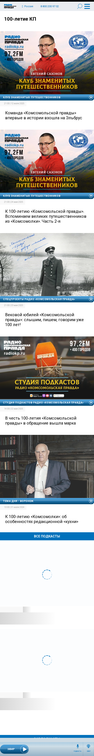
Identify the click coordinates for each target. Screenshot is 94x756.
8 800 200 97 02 (50, 6)
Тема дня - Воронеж (18, 501)
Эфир (89, 751)
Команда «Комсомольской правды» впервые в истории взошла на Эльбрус (43, 115)
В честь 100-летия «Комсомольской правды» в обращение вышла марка (40, 421)
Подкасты (78, 751)
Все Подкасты (47, 536)
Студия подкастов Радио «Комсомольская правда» (43, 402)
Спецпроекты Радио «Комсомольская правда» (39, 299)
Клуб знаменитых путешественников (31, 97)
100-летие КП (20, 19)
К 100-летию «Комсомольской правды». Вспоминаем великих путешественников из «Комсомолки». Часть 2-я (45, 216)
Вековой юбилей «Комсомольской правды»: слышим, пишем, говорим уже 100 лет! (44, 319)
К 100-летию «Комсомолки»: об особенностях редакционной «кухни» (41, 519)
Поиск (79, 6)
